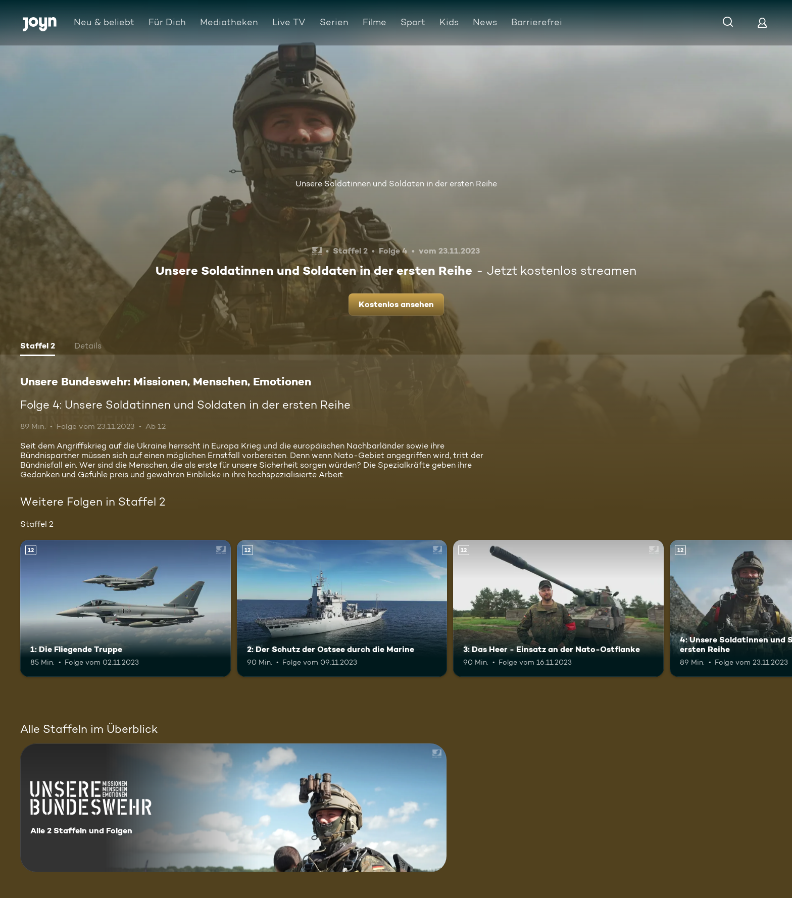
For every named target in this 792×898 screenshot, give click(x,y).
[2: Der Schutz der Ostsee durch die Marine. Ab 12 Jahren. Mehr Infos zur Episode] (342, 608)
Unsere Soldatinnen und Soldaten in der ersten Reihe (396, 183)
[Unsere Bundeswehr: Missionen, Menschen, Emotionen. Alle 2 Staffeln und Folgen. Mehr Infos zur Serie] (233, 807)
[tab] (37, 347)
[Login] (762, 22)
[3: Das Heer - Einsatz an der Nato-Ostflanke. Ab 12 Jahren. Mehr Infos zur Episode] (558, 608)
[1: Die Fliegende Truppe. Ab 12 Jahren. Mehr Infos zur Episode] (125, 608)
